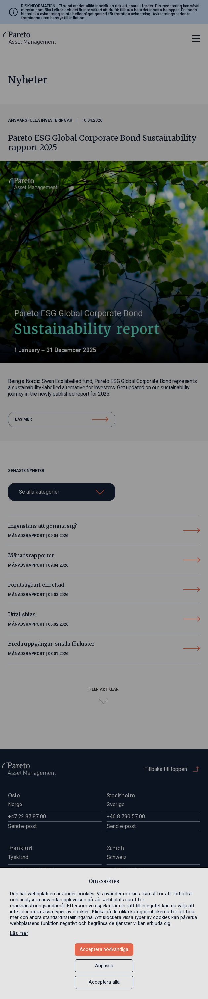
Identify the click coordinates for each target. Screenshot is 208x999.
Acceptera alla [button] (104, 982)
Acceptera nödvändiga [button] (104, 949)
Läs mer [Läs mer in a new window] (19, 933)
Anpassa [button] (104, 966)
